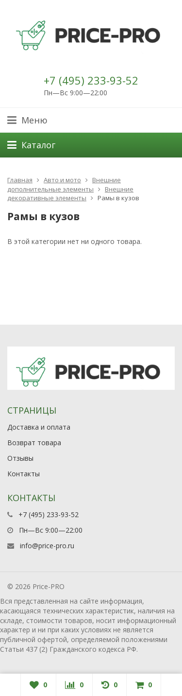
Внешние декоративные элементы (70, 194)
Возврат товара (34, 442)
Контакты (23, 473)
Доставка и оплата (38, 427)
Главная (20, 179)
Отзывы (20, 458)
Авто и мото (62, 179)
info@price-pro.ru (47, 545)
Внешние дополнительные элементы (64, 184)
